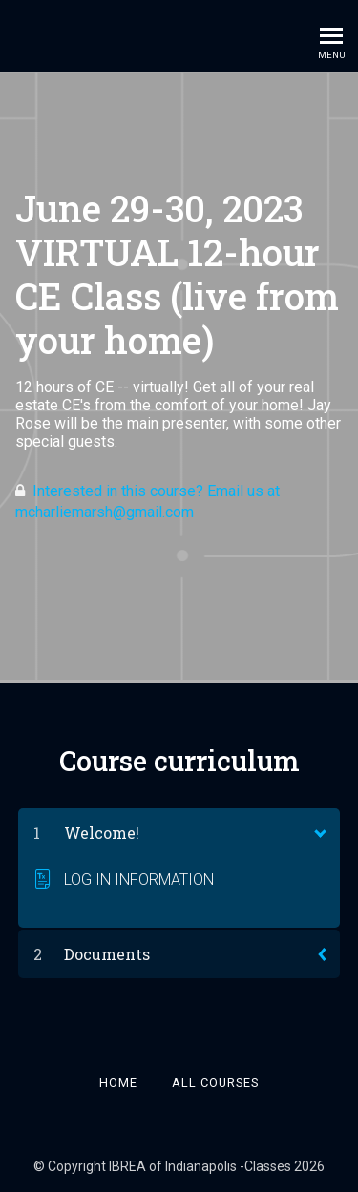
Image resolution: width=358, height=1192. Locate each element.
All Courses (215, 1083)
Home (118, 1083)
